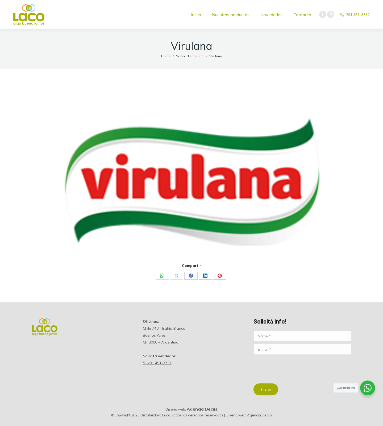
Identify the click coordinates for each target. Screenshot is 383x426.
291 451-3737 (157, 363)
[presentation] (293, 367)
